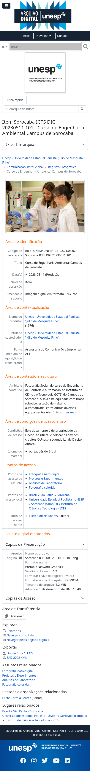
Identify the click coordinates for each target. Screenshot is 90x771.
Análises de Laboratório (45, 483)
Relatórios (11, 631)
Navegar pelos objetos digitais (25, 640)
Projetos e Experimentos (46, 479)
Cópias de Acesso (20, 598)
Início (26, 35)
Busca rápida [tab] (14, 100)
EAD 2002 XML (14, 658)
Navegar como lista (18, 635)
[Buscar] (45, 46)
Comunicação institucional (25, 167)
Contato (62, 35)
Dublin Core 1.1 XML (18, 653)
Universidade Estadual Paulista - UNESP (56, 499)
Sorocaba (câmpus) (44, 504)
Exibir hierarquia (19, 144)
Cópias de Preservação (25, 544)
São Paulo (46, 495)
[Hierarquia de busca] (41, 108)
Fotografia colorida (42, 487)
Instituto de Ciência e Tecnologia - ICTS (31, 720)
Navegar (43, 35)
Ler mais (71, 412)
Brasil (33, 495)
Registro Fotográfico (62, 167)
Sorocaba (63, 495)
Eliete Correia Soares (43, 516)
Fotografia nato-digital (44, 474)
